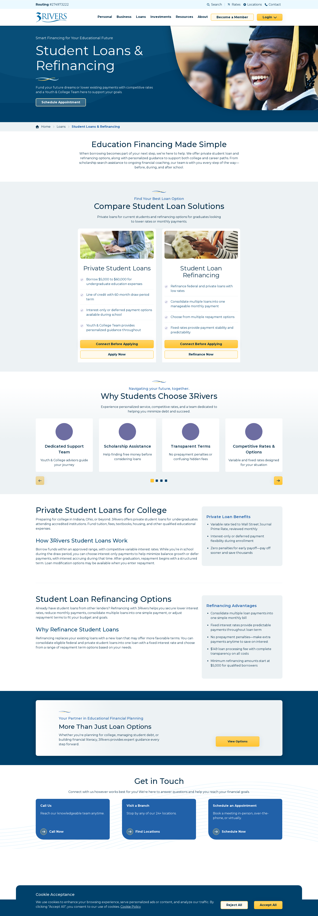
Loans (141, 17)
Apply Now (117, 354)
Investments (160, 17)
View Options (237, 728)
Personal (105, 17)
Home (46, 126)
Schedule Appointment (61, 102)
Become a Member (232, 17)
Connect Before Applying (117, 344)
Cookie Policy (130, 907)
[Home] (52, 17)
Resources (184, 17)
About (203, 17)
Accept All (268, 905)
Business (124, 17)
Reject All (234, 905)
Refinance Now (201, 354)
